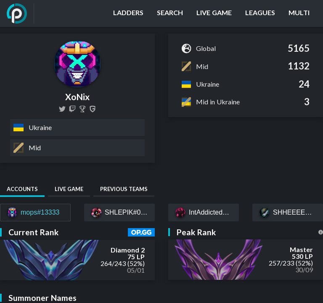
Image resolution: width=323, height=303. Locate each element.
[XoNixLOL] (62, 109)
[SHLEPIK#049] (119, 212)
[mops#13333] (35, 212)
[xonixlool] (72, 109)
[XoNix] (82, 109)
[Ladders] (128, 13)
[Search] (170, 13)
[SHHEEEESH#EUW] (287, 212)
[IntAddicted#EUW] (203, 212)
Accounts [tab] (22, 189)
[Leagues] (260, 13)
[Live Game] (214, 13)
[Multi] (299, 13)
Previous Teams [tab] (124, 189)
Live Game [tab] (69, 189)
